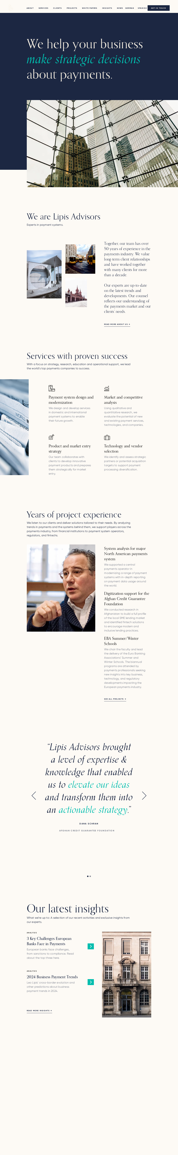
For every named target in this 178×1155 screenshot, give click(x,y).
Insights (107, 8)
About (30, 8)
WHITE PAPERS (89, 8)
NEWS (120, 8)
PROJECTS (72, 8)
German (129, 8)
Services (43, 8)
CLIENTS (57, 8)
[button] (34, 805)
